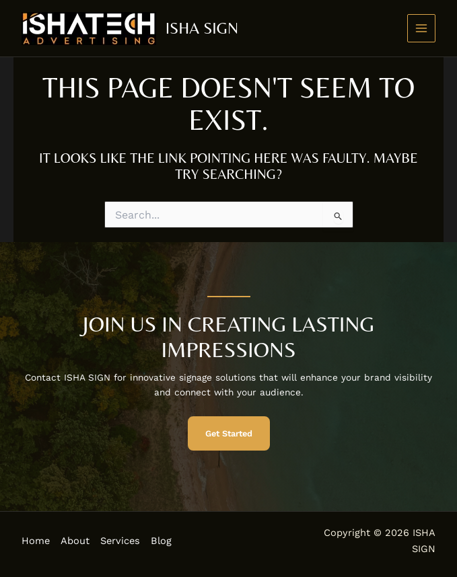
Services (120, 541)
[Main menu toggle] (421, 28)
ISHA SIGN (202, 28)
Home (36, 541)
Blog (161, 541)
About (75, 541)
